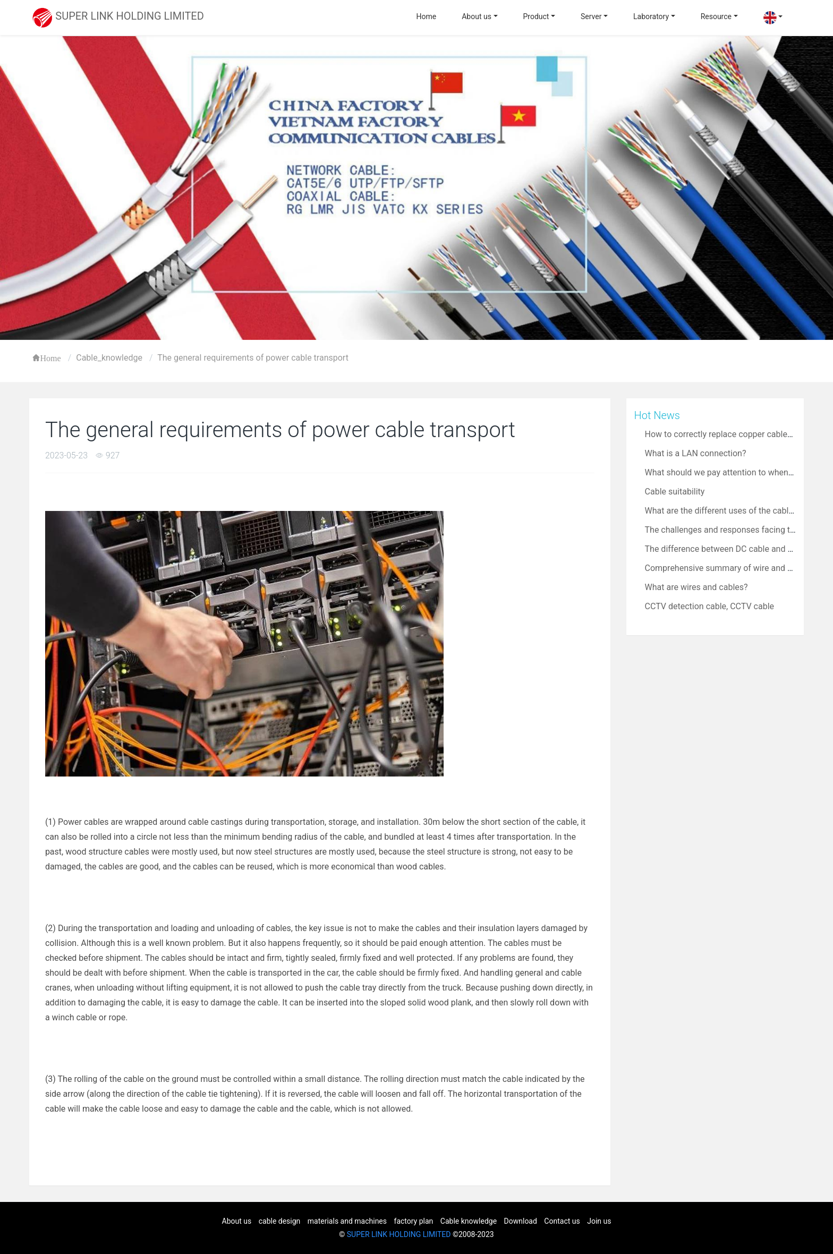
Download (520, 1221)
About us (476, 16)
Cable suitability (675, 492)
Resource (716, 16)
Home (426, 16)
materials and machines (347, 1221)
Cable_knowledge (109, 358)
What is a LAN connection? (695, 453)
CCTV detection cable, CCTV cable (710, 606)
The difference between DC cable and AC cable (733, 549)
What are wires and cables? (696, 587)
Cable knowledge (468, 1221)
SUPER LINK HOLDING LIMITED (399, 1234)
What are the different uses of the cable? (721, 511)
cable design (280, 1221)
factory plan (414, 1221)
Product (536, 16)
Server (591, 16)
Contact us (562, 1221)
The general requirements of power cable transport (252, 358)
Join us (599, 1221)
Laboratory (651, 16)
